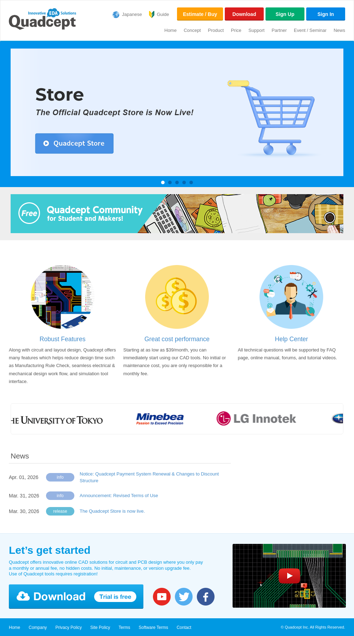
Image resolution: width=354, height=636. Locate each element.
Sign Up (285, 14)
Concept (192, 30)
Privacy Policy (68, 627)
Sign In (326, 14)
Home (170, 30)
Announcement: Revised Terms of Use (119, 495)
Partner (279, 30)
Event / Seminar (310, 30)
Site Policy (100, 627)
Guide (163, 14)
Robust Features (63, 339)
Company (38, 627)
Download (244, 14)
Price (236, 30)
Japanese (132, 14)
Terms (124, 627)
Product (216, 30)
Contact (184, 627)
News (339, 30)
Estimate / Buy (200, 14)
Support (257, 30)
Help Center (291, 339)
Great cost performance (177, 339)
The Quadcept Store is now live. (112, 511)
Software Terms (153, 627)
